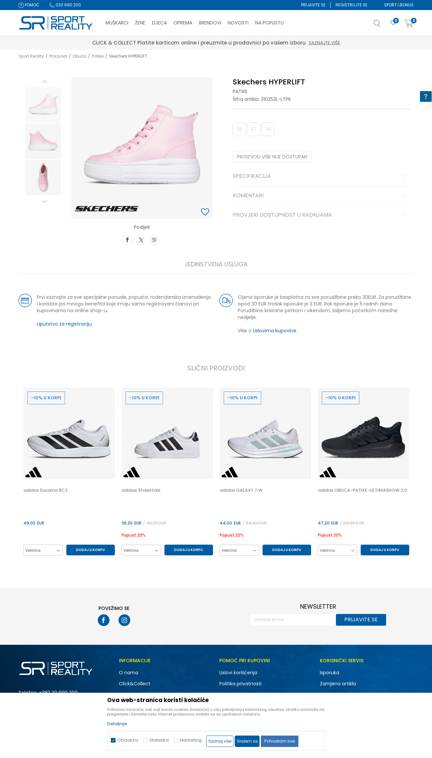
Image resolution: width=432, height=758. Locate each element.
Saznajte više (324, 43)
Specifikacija (321, 176)
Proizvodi (58, 56)
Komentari (321, 196)
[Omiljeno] (393, 22)
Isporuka (329, 672)
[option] (43, 105)
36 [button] (239, 129)
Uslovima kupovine (274, 330)
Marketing (191, 740)
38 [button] (268, 129)
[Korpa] (409, 23)
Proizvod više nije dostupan (272, 156)
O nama (128, 672)
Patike (97, 56)
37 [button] (254, 129)
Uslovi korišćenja (238, 672)
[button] (383, 25)
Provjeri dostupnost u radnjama (321, 215)
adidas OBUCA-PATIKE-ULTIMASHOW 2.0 (362, 490)
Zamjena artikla (338, 683)
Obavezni (127, 740)
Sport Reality (31, 56)
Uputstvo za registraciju (64, 324)
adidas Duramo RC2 (45, 490)
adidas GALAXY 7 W (241, 490)
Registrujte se (351, 5)
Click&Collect (134, 683)
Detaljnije (117, 723)
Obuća (79, 56)
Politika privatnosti (240, 683)
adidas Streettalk (141, 490)
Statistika (159, 740)
